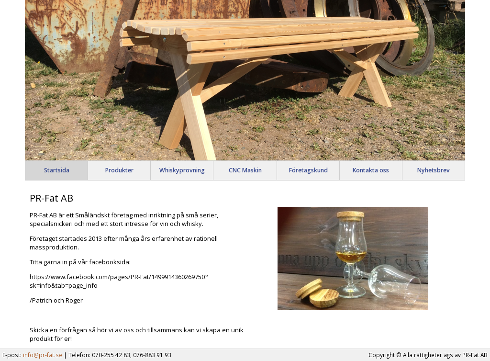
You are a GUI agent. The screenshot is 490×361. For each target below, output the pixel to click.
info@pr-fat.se (42, 355)
